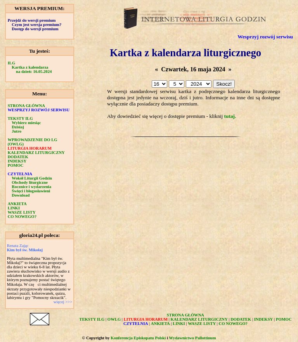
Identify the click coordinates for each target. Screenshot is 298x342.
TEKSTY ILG (20, 118)
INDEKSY (17, 161)
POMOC (16, 165)
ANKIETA (17, 204)
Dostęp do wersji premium (35, 29)
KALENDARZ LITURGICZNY (36, 152)
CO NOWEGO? (22, 216)
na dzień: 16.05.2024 (34, 71)
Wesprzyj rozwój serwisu (265, 37)
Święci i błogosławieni (31, 191)
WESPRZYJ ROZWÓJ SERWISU (39, 110)
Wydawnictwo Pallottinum (192, 338)
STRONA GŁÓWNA (26, 106)
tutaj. (230, 116)
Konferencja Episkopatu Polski (138, 338)
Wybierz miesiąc (26, 123)
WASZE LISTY (22, 212)
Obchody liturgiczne (30, 182)
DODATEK (18, 157)
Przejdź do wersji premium (32, 20)
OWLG (114, 319)
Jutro (16, 131)
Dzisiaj (18, 127)
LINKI (14, 208)
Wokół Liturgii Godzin (32, 178)
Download (20, 195)
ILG (12, 63)
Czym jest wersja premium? (36, 24)
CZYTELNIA (20, 174)
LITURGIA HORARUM (30, 148)
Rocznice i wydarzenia (31, 187)
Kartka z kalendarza (30, 67)
